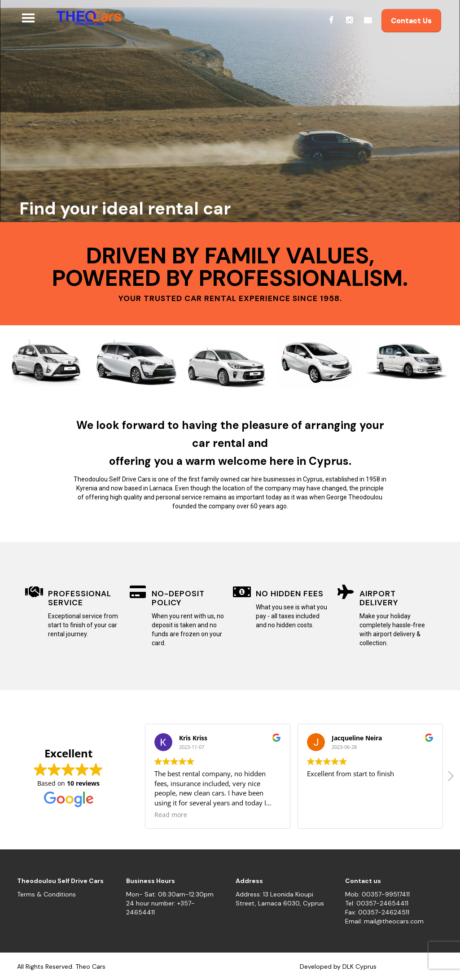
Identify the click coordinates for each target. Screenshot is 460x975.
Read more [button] (170, 815)
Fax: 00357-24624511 (377, 912)
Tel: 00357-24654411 (376, 903)
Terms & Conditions (46, 894)
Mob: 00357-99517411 (377, 894)
